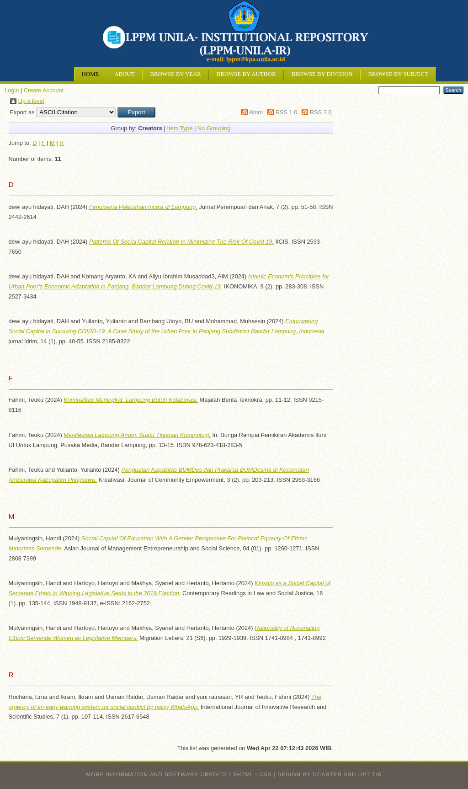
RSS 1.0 (287, 112)
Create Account (44, 90)
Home (90, 74)
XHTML (243, 774)
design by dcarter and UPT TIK (329, 774)
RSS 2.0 (321, 112)
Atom (256, 112)
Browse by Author (246, 74)
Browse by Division (322, 74)
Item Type (179, 128)
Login (12, 90)
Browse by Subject (398, 74)
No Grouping (214, 128)
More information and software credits (156, 774)
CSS (265, 774)
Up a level (31, 100)
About (124, 74)
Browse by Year (175, 74)
